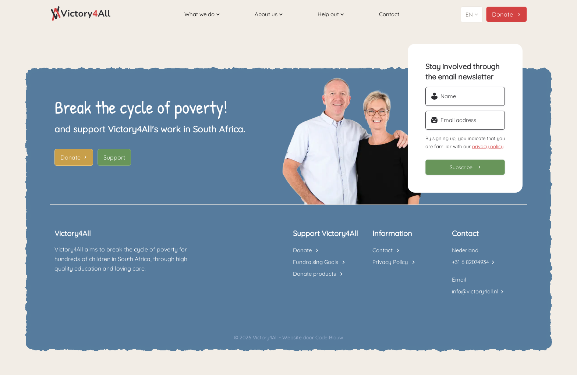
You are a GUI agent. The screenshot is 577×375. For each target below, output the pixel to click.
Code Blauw (329, 341)
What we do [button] (202, 14)
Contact (390, 14)
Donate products (314, 277)
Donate (70, 160)
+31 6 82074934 (470, 265)
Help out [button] (331, 14)
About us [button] (269, 14)
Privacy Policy (390, 265)
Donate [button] (503, 14)
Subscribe (461, 170)
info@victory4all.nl (475, 294)
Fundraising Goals (315, 265)
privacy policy (487, 150)
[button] (472, 14)
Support (114, 160)
